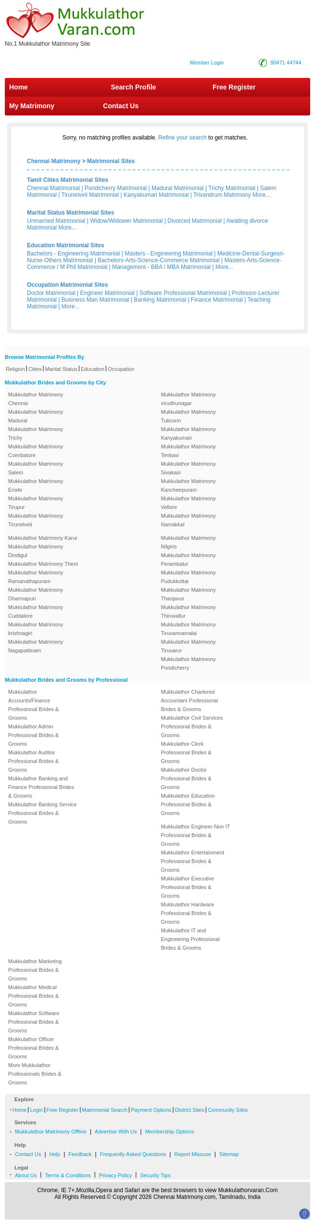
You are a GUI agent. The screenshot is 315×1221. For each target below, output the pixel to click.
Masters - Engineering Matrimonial (169, 253)
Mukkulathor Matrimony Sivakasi (188, 468)
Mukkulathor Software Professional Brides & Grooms (33, 1021)
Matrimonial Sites (111, 161)
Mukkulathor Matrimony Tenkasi (188, 451)
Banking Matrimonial (160, 299)
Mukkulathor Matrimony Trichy (35, 433)
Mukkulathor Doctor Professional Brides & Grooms (186, 778)
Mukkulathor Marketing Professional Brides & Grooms (35, 969)
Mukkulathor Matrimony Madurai (35, 416)
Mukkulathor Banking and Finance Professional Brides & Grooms (41, 787)
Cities (35, 369)
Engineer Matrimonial (107, 293)
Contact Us (120, 106)
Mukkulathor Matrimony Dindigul (35, 551)
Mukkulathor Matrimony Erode (35, 485)
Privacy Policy (115, 1175)
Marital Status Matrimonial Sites (70, 212)
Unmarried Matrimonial (56, 220)
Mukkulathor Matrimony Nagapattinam (35, 646)
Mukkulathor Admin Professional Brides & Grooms (33, 735)
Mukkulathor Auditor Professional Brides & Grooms (33, 761)
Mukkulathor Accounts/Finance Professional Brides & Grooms (33, 705)
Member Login (207, 62)
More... (261, 194)
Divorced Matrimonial (194, 220)
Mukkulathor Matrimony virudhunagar (188, 399)
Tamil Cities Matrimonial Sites (67, 180)
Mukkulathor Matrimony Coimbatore (35, 451)
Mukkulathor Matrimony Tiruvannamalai (188, 629)
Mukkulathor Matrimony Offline (51, 1131)
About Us (26, 1175)
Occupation (121, 369)
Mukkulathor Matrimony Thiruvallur (188, 611)
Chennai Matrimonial (53, 188)
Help (55, 1154)
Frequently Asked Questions (133, 1154)
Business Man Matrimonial (95, 299)
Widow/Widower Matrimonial (126, 220)
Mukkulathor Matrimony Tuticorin (188, 416)
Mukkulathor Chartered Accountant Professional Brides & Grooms (189, 700)
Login (36, 1110)
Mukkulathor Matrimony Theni (43, 564)
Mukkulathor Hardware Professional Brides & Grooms (187, 913)
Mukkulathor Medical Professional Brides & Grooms (33, 995)
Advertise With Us (116, 1131)
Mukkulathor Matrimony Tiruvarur (188, 646)
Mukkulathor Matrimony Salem (35, 468)
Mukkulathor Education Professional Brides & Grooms (188, 804)
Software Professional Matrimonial (183, 293)
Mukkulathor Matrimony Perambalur (188, 559)
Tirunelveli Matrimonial (90, 194)
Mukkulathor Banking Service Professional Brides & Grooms (42, 813)
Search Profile (133, 87)
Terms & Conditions (67, 1175)
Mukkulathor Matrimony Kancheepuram (188, 485)
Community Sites (228, 1110)
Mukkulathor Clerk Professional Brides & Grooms (186, 752)
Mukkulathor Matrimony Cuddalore (35, 611)
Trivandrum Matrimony (222, 194)
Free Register (234, 87)
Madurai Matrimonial (177, 188)
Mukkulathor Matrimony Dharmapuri (35, 594)
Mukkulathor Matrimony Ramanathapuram (35, 577)
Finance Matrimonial (217, 299)
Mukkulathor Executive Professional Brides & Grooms (187, 887)
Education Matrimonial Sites (65, 245)
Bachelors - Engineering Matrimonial (73, 253)
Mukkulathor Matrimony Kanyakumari (188, 433)
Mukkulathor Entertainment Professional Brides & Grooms (192, 861)
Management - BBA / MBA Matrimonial (161, 267)
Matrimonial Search (104, 1110)
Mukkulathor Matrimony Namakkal (188, 520)
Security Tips (155, 1175)
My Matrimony (31, 106)
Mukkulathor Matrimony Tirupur (35, 503)
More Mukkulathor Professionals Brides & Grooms (35, 1073)
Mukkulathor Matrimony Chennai (35, 399)
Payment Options (151, 1110)
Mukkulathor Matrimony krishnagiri (35, 629)
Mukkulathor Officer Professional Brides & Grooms (33, 1047)
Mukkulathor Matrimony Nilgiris (188, 542)
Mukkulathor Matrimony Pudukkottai (188, 577)
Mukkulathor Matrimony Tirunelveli (35, 520)
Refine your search (182, 137)
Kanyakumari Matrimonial (156, 194)
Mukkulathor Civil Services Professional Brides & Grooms (192, 726)
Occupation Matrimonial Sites (67, 284)
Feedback (79, 1154)
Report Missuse (192, 1154)
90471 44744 (285, 62)
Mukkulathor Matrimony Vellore (188, 503)
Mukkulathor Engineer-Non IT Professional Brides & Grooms (195, 835)
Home (18, 87)
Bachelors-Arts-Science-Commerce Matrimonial (158, 260)
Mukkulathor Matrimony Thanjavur (188, 594)
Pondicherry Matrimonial (116, 188)
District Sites (189, 1110)
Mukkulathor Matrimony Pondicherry (188, 663)
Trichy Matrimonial (231, 188)
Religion (15, 369)
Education (92, 369)
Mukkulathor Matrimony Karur (42, 538)
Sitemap (229, 1154)
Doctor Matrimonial (51, 293)
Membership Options (169, 1131)
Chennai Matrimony (53, 161)
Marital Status (61, 369)
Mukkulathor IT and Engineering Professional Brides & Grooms (190, 939)
